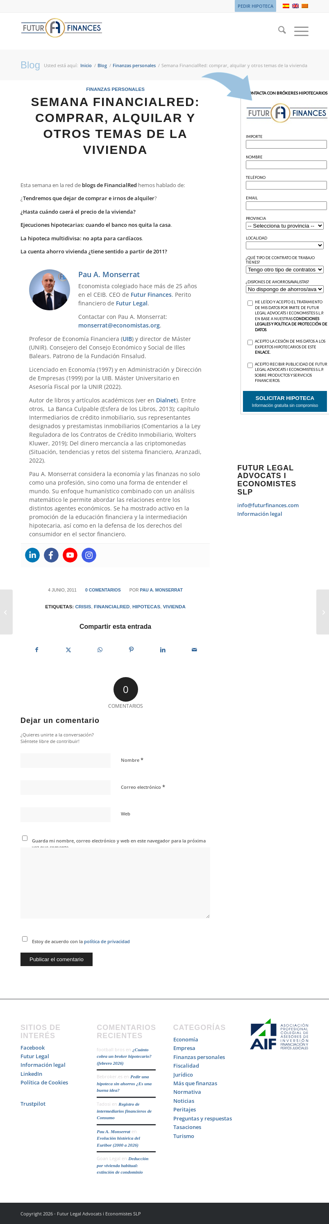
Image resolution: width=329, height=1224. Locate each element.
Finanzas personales (115, 89)
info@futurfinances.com (268, 505)
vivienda (174, 606)
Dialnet (166, 400)
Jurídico (183, 1074)
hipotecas (146, 606)
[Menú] (297, 31)
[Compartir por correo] (194, 649)
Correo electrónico (143, 786)
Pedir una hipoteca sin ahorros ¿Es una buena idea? (124, 1083)
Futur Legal (131, 303)
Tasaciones (187, 1127)
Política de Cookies (44, 1082)
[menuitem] (253, 6)
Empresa (184, 1048)
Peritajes (184, 1109)
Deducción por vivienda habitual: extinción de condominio (122, 1165)
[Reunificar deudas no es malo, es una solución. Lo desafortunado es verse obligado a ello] (322, 612)
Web (125, 814)
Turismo (183, 1136)
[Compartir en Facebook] (36, 649)
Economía (185, 1039)
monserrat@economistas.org (119, 325)
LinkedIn (31, 1073)
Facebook (32, 1047)
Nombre (132, 759)
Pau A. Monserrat (161, 589)
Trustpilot (32, 1103)
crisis (83, 606)
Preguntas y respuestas (202, 1118)
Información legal (259, 513)
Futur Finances (151, 294)
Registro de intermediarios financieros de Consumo (124, 1111)
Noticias (183, 1100)
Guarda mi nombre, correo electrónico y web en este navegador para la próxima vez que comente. (119, 844)
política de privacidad (106, 941)
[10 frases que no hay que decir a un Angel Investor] (6, 612)
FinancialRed (112, 606)
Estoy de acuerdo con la (81, 941)
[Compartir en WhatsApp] (100, 649)
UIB (127, 339)
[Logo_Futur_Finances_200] (61, 31)
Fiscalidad (186, 1065)
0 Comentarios (103, 589)
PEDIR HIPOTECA (255, 6)
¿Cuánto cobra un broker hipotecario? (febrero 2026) (124, 1056)
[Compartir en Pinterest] (131, 649)
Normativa (187, 1091)
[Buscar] (278, 31)
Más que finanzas (195, 1083)
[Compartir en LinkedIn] (162, 649)
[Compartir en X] (68, 649)
